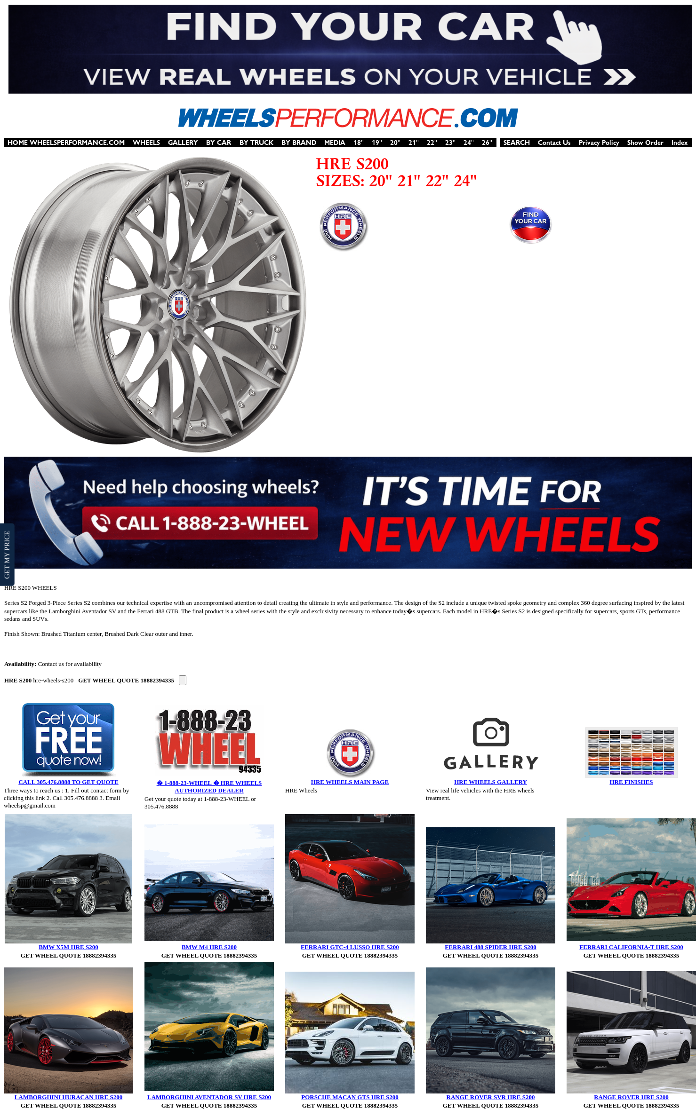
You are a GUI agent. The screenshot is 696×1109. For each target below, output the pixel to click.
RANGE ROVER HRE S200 (631, 1097)
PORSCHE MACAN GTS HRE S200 (350, 1097)
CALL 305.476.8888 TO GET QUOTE (68, 781)
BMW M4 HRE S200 (209, 947)
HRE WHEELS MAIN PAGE (350, 781)
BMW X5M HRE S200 (68, 947)
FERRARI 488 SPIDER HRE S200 (490, 947)
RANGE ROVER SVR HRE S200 (491, 1097)
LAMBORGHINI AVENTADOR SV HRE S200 (209, 1097)
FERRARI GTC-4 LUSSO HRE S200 (350, 947)
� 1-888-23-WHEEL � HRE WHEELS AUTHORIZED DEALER (209, 786)
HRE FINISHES (631, 781)
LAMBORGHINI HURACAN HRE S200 (68, 1097)
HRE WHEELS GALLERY (490, 781)
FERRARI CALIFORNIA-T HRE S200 (631, 947)
